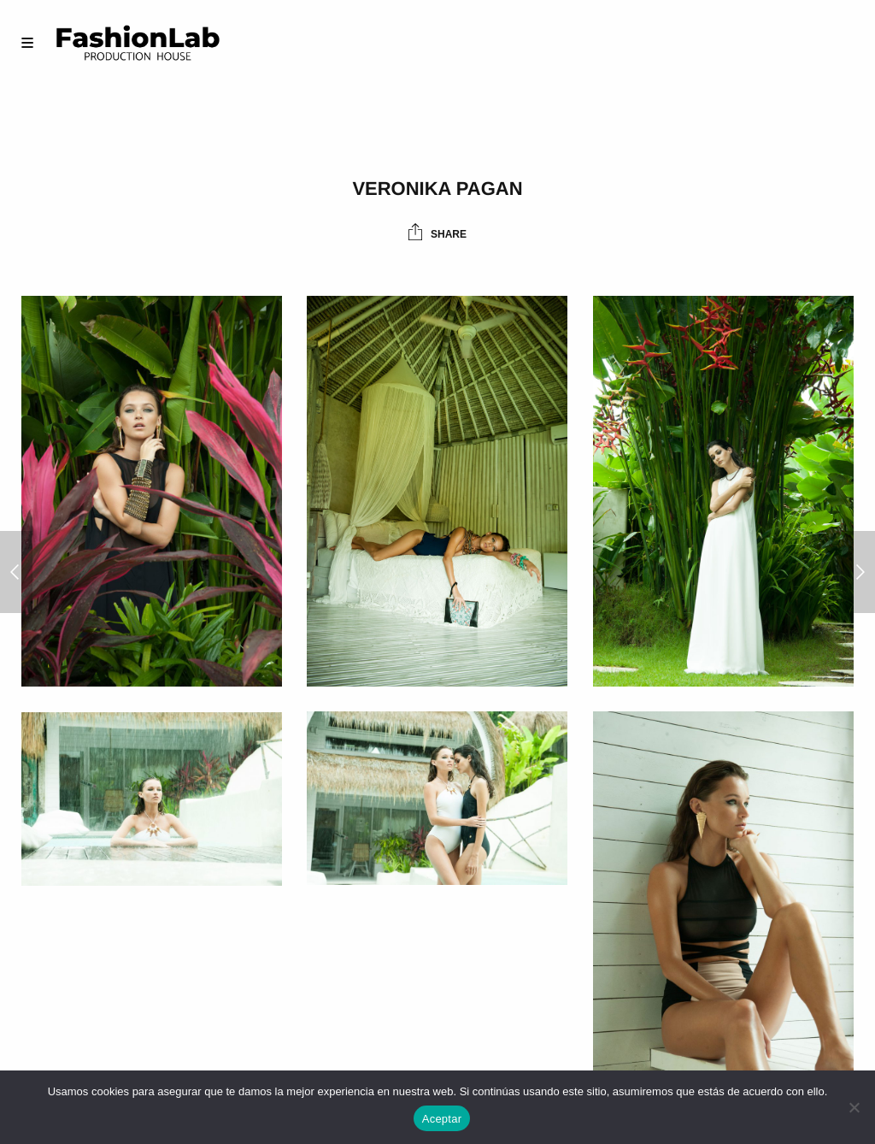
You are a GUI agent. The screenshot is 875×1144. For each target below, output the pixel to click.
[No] (853, 1107)
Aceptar (442, 1118)
